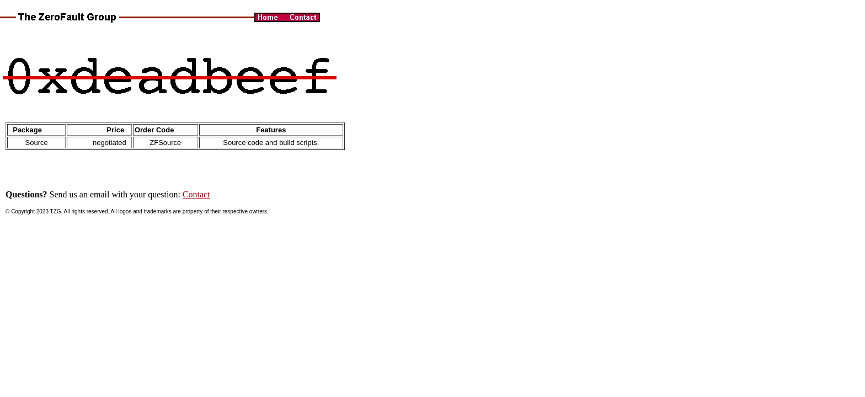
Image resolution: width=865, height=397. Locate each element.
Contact (196, 194)
